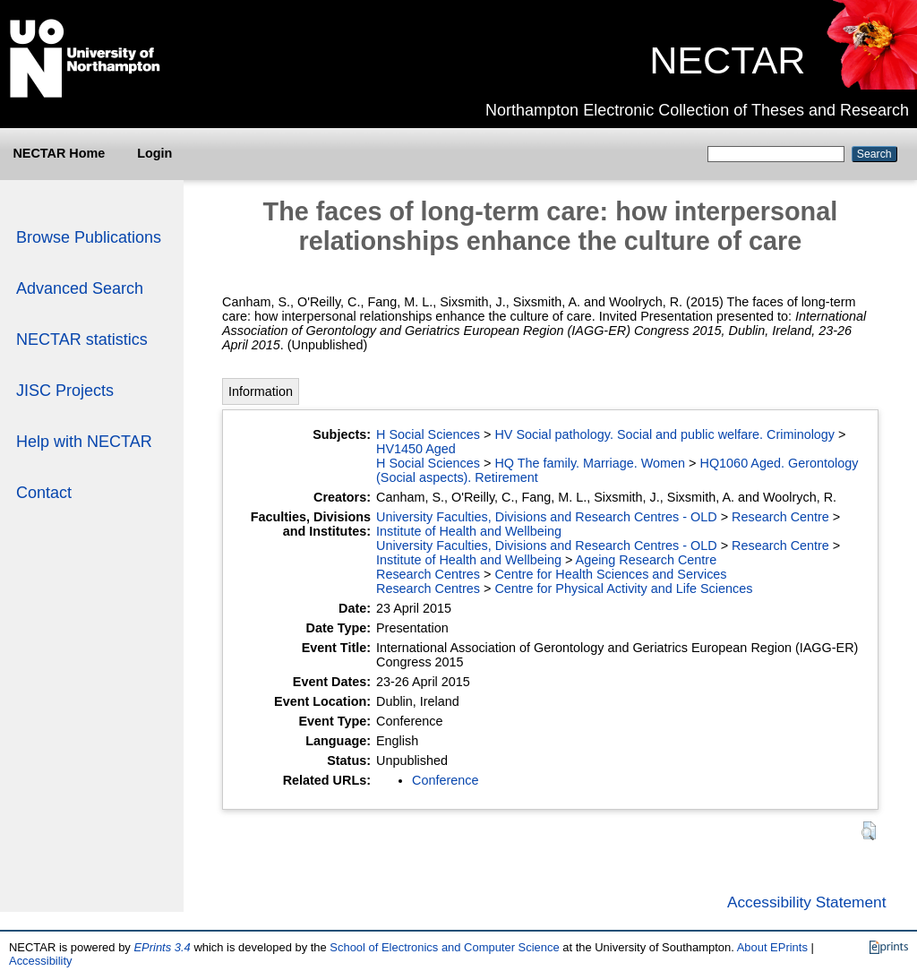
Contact (44, 493)
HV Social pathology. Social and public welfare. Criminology (664, 434)
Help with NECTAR (84, 442)
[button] (868, 830)
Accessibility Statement (807, 902)
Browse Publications (88, 237)
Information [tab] (260, 391)
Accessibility (41, 960)
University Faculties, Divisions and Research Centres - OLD (546, 517)
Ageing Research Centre (646, 560)
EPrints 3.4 (161, 947)
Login (154, 153)
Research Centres (428, 574)
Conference (445, 780)
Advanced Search (79, 288)
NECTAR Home (59, 153)
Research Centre (780, 517)
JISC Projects (65, 391)
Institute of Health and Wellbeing (468, 531)
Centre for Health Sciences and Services (610, 574)
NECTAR (727, 60)
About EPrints (772, 947)
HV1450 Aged (416, 449)
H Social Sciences (428, 434)
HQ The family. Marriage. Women (589, 463)
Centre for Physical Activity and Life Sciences (623, 588)
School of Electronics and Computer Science (444, 947)
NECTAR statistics (82, 339)
